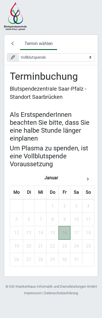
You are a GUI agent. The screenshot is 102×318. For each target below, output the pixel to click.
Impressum (33, 293)
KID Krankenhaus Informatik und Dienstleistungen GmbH (53, 286)
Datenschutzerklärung (61, 293)
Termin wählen (38, 43)
